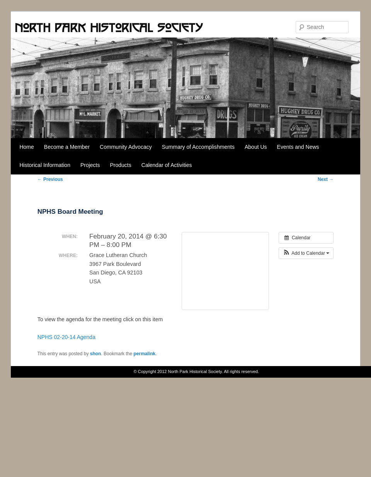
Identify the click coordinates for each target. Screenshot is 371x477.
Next (326, 179)
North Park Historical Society (109, 27)
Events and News (298, 147)
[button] (306, 253)
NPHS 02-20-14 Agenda (66, 337)
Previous (50, 179)
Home (26, 147)
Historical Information (44, 165)
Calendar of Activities (166, 165)
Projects (90, 165)
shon (95, 353)
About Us (256, 147)
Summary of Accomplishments (198, 147)
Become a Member (67, 147)
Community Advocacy (126, 147)
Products (120, 165)
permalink (144, 353)
